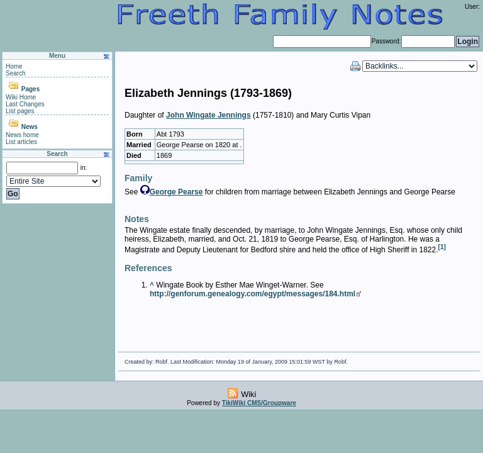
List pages (20, 111)
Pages (30, 89)
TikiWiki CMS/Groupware (259, 403)
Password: (386, 41)
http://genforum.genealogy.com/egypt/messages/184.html (252, 293)
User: (472, 6)
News (29, 126)
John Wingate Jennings (208, 115)
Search (16, 73)
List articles (21, 141)
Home (14, 66)
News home (22, 134)
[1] (442, 246)
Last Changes (25, 104)
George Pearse (176, 191)
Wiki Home (21, 97)
